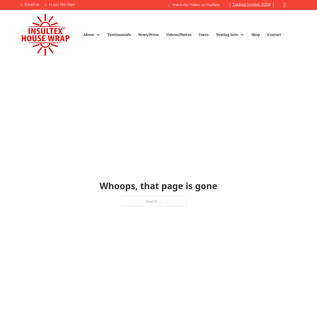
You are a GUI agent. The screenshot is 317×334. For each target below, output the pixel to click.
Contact (274, 34)
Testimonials (119, 34)
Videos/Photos (178, 34)
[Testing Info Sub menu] (242, 34)
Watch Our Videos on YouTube (196, 5)
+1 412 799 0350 (62, 5)
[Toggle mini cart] (285, 5)
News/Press (148, 34)
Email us (32, 5)
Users (204, 34)
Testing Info (227, 34)
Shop (255, 34)
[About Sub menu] (98, 34)
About (88, 34)
